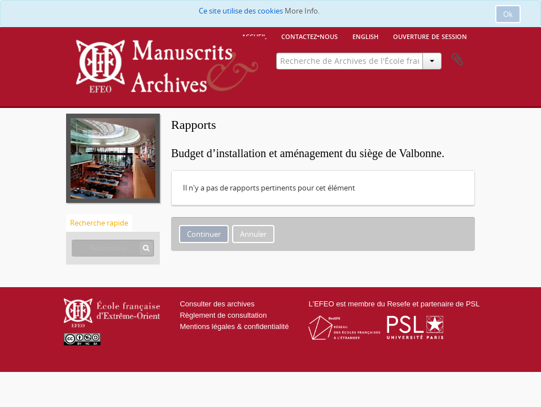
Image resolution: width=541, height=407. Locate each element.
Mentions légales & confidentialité (234, 326)
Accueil (254, 35)
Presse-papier (457, 60)
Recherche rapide (99, 223)
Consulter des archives (217, 304)
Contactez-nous (309, 35)
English (365, 35)
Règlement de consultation (223, 315)
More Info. (302, 11)
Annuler (253, 234)
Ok (508, 14)
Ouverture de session (430, 35)
